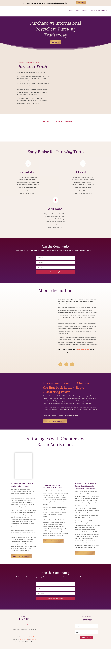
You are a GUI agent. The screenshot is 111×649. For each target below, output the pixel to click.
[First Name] (55, 258)
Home (71, 10)
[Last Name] (55, 262)
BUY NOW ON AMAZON (21, 556)
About (14, 629)
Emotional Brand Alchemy (30, 636)
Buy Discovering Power (55, 421)
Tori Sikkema (33, 639)
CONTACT (104, 10)
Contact (24, 632)
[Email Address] (55, 267)
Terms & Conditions (22, 629)
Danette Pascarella (24, 639)
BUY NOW (81, 2)
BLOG (98, 10)
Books (91, 10)
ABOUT (77, 10)
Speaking (84, 10)
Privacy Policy (32, 629)
